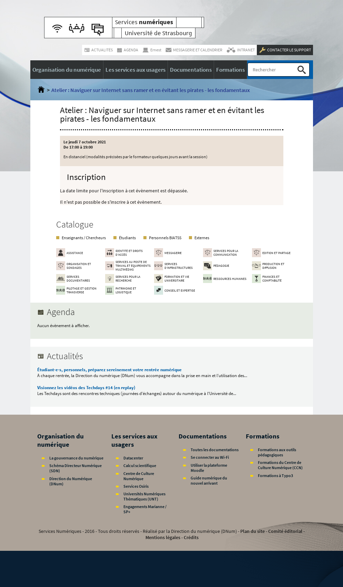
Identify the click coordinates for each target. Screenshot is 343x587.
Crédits (191, 537)
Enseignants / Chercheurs (84, 237)
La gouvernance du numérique (76, 458)
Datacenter (133, 458)
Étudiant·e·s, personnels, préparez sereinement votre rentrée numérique (109, 370)
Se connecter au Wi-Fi (210, 457)
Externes (201, 237)
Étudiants (127, 237)
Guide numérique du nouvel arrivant (209, 480)
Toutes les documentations (215, 449)
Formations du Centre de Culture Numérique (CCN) (280, 465)
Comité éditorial (285, 531)
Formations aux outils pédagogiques (277, 452)
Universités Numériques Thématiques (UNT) (144, 496)
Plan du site (252, 531)
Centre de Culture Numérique (138, 476)
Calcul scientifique (139, 465)
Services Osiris (136, 486)
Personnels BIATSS (165, 237)
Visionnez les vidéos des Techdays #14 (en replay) (86, 388)
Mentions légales (162, 537)
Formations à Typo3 (275, 475)
